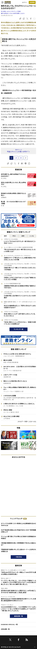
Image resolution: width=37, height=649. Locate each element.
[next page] (26, 158)
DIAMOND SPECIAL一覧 (9, 624)
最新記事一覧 (18, 616)
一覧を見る (18, 557)
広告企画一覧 (5, 629)
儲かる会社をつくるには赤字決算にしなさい (13, 13)
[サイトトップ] (7, 2)
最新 (5, 236)
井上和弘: (11, 11)
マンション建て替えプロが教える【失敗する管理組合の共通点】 (18, 537)
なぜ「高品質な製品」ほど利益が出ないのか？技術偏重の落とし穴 (18, 531)
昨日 (14, 236)
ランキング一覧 (18, 329)
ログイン (24, 2)
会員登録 (32, 2)
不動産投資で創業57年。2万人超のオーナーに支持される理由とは (18, 550)
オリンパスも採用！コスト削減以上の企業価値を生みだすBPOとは (18, 524)
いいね (32, 236)
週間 (22, 236)
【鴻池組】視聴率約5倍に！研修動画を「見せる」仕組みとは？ (18, 544)
